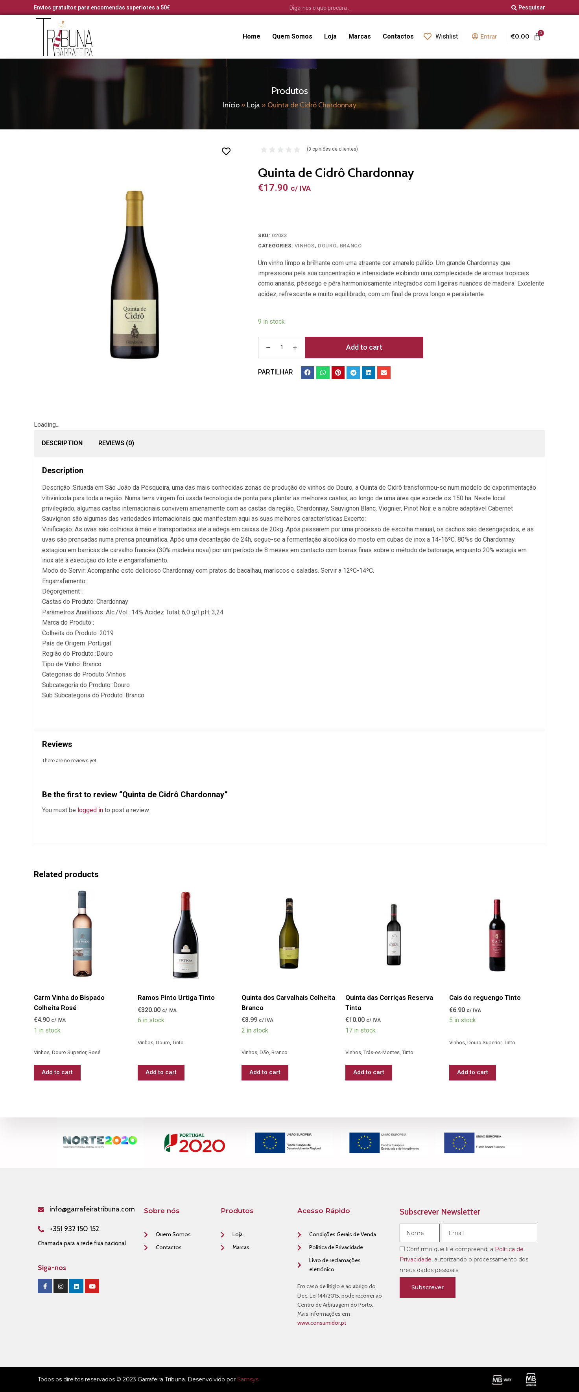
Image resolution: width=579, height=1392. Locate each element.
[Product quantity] (281, 347)
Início (231, 105)
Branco (351, 246)
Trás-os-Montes (381, 1052)
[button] (307, 373)
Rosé (94, 1052)
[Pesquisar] (528, 8)
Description (62, 443)
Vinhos (305, 246)
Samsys (247, 1379)
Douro (327, 246)
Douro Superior (69, 1052)
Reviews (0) (116, 443)
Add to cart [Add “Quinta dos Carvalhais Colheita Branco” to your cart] (264, 1072)
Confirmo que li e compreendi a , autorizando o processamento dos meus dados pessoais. (464, 1260)
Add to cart (364, 347)
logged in (90, 810)
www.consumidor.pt (321, 1322)
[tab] (62, 443)
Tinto (178, 1042)
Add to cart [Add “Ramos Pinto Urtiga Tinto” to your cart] (161, 1072)
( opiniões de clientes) (332, 149)
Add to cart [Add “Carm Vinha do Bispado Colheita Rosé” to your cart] (57, 1072)
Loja (253, 105)
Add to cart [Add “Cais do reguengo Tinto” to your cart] (472, 1072)
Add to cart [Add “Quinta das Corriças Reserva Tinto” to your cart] (368, 1072)
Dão (264, 1052)
